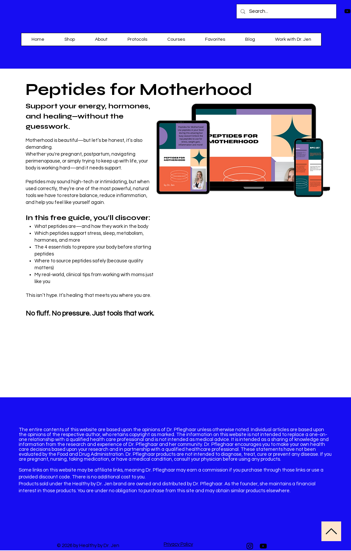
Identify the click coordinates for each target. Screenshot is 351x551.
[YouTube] (263, 546)
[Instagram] (250, 546)
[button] (176, 39)
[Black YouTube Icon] (347, 11)
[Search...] (285, 11)
